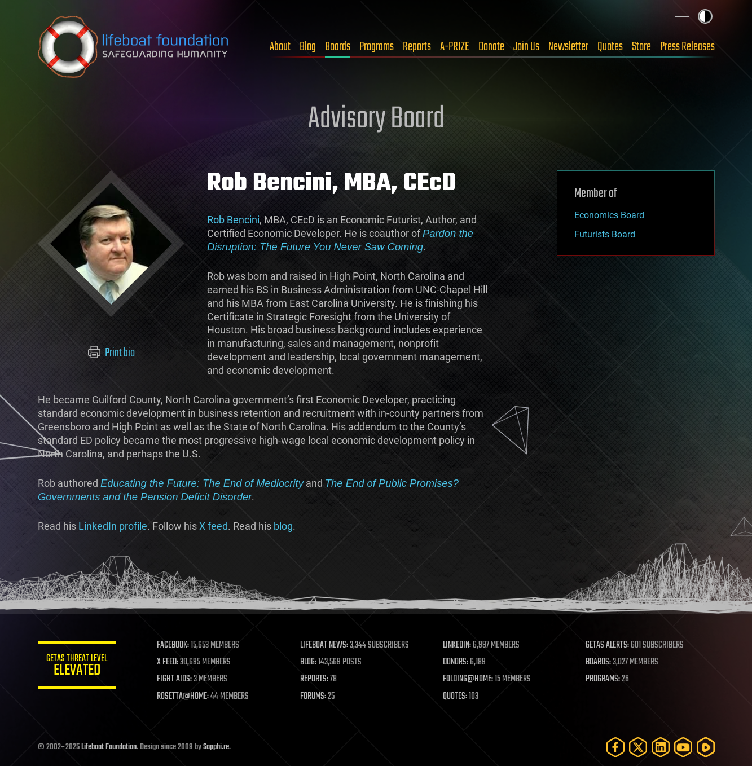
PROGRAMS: (603, 679)
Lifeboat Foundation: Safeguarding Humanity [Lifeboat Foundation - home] (134, 47)
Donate (491, 47)
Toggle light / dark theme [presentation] (705, 16)
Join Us (526, 47)
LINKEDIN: (457, 645)
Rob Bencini (233, 220)
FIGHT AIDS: (174, 679)
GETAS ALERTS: (607, 645)
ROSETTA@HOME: (183, 696)
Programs (376, 47)
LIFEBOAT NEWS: (324, 645)
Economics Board (609, 215)
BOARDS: (598, 662)
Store (641, 47)
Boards (337, 47)
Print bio (110, 353)
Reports (417, 47)
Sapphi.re (216, 747)
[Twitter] (638, 747)
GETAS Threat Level (77, 667)
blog (283, 526)
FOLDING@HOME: (468, 679)
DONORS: (455, 662)
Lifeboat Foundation (109, 747)
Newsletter (568, 47)
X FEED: (168, 662)
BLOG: (308, 662)
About (280, 47)
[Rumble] (706, 747)
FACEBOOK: (173, 645)
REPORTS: (314, 679)
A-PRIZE (454, 47)
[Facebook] (615, 747)
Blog (308, 47)
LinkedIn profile (112, 526)
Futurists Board (604, 234)
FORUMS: (313, 696)
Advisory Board (376, 119)
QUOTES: (455, 696)
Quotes (610, 47)
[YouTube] (683, 747)
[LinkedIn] (661, 747)
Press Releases (687, 47)
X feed (213, 526)
